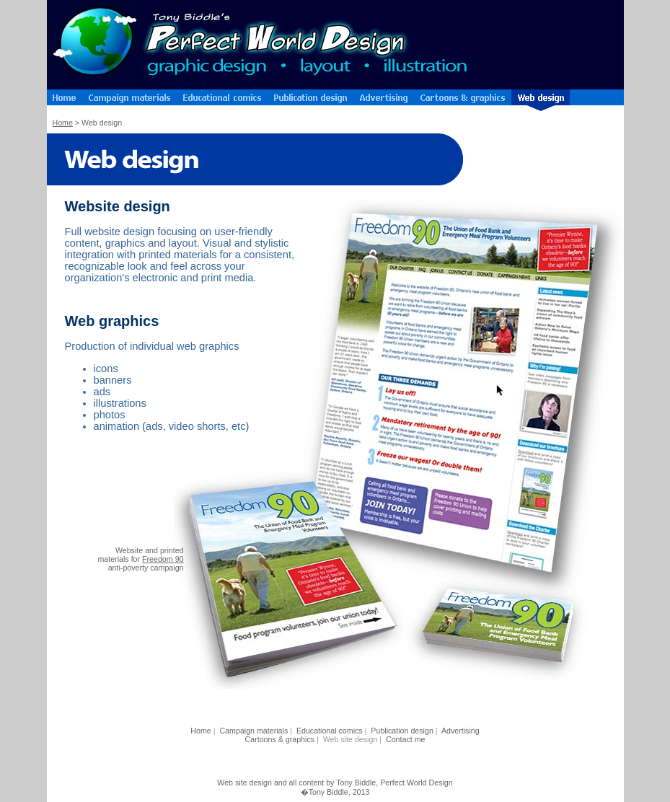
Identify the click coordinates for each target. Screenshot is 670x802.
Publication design (402, 730)
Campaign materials (253, 730)
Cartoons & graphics (280, 739)
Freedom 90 (162, 559)
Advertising (460, 730)
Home (63, 122)
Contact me (406, 739)
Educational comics (329, 730)
